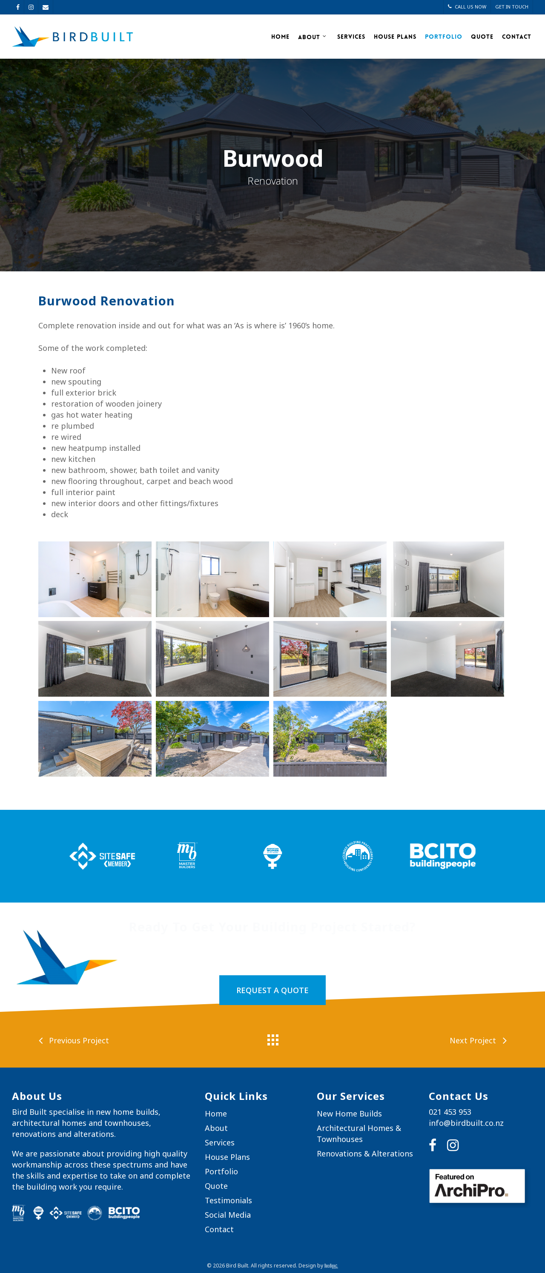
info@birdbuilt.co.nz (466, 1123)
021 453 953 (450, 1112)
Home (280, 37)
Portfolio (443, 37)
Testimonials (228, 1200)
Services (351, 37)
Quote (482, 37)
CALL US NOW (467, 6)
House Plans (395, 37)
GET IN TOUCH (511, 6)
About (312, 37)
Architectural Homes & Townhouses (359, 1133)
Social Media (228, 1215)
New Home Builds (349, 1113)
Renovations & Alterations (365, 1153)
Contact (516, 37)
